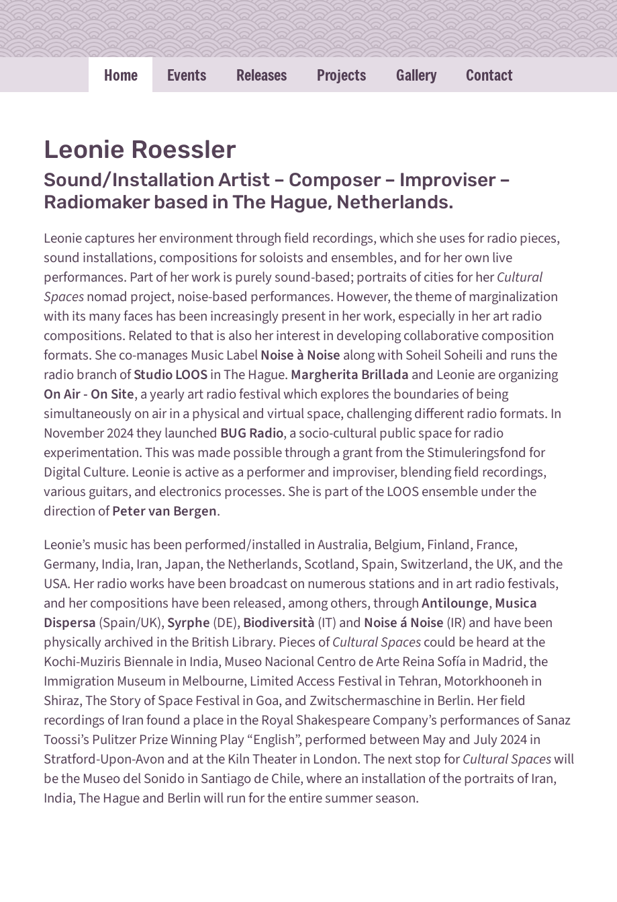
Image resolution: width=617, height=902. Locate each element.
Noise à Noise (300, 355)
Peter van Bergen (164, 511)
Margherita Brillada (350, 374)
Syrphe (188, 622)
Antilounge (455, 603)
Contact (489, 75)
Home (121, 75)
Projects (341, 75)
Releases (261, 75)
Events (186, 75)
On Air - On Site (89, 394)
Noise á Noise (404, 622)
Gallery (416, 75)
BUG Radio (251, 433)
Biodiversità (279, 622)
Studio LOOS (170, 374)
